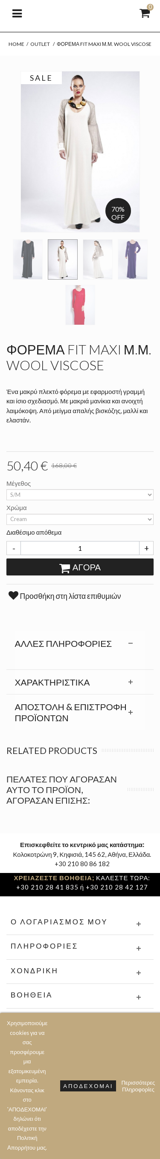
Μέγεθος (19, 483)
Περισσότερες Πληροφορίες (138, 1086)
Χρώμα (17, 507)
